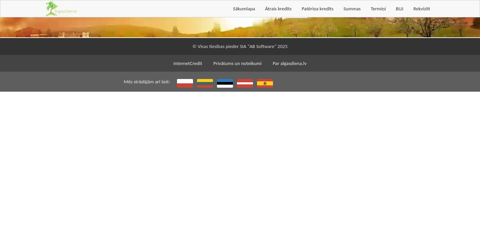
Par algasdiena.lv (290, 63)
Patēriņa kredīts (317, 9)
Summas (352, 9)
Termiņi (378, 9)
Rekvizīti (421, 9)
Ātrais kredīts (278, 9)
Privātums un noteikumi (237, 63)
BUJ (399, 9)
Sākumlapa (244, 9)
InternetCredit (187, 63)
